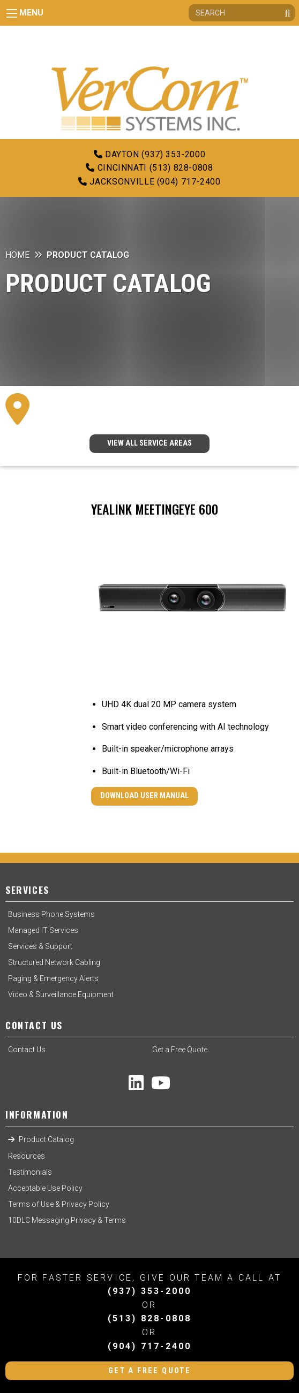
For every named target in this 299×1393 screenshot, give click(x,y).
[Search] (242, 12)
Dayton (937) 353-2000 (150, 154)
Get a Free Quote (179, 1049)
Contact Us (27, 1049)
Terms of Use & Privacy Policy (58, 1204)
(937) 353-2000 (150, 1291)
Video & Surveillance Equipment (61, 994)
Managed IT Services (43, 930)
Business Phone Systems (51, 914)
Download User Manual (144, 795)
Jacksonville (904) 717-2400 (149, 182)
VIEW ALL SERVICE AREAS (149, 443)
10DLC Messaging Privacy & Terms (67, 1220)
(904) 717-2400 (150, 1346)
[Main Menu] (11, 13)
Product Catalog (46, 1139)
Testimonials (30, 1172)
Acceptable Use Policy (45, 1188)
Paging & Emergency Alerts (53, 978)
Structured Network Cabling (54, 962)
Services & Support (40, 946)
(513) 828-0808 (150, 1318)
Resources (26, 1156)
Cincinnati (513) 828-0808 (149, 168)
